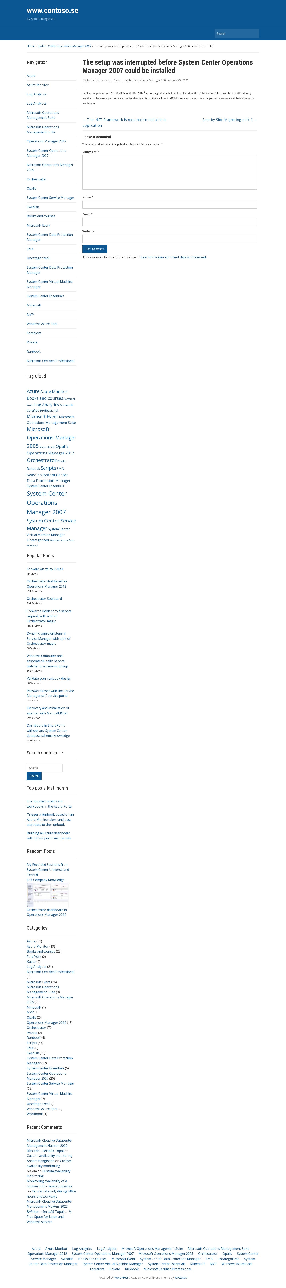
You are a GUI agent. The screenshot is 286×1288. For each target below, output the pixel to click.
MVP (30, 314)
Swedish (33, 207)
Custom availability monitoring (49, 1156)
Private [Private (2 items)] (61, 461)
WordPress (121, 1277)
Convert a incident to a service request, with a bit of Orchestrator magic (49, 616)
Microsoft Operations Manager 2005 (166, 1254)
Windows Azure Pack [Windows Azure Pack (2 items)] (62, 540)
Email (87, 214)
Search (254, 33)
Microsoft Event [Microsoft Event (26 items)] (42, 416)
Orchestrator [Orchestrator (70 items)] (42, 460)
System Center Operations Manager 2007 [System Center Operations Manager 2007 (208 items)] (47, 502)
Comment (90, 152)
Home (31, 46)
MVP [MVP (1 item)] (53, 447)
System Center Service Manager (50, 197)
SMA (30, 249)
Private (32, 342)
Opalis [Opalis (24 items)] (62, 446)
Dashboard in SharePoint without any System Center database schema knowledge (48, 730)
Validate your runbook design (49, 678)
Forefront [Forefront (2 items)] (69, 399)
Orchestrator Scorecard (44, 598)
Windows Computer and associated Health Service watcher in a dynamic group (47, 661)
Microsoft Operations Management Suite (152, 1248)
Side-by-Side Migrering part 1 (229, 119)
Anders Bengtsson (40, 1161)
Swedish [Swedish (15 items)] (34, 474)
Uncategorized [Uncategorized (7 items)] (38, 540)
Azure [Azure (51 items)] (33, 391)
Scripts (32, 1043)
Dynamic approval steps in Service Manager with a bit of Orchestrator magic (48, 638)
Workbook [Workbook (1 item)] (32, 545)
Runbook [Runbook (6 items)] (33, 468)
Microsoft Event (38, 225)
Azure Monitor (38, 85)
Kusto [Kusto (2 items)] (30, 405)
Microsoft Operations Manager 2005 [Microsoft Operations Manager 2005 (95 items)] (51, 437)
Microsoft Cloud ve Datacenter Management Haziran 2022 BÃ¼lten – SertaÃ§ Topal (49, 1145)
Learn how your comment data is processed (173, 257)
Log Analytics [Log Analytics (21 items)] (46, 404)
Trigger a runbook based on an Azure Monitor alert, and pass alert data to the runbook (50, 819)
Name (87, 197)
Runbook (34, 351)
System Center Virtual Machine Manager (113, 1264)
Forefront (34, 333)
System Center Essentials (45, 296)
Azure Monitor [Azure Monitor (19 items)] (53, 391)
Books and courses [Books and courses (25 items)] (45, 398)
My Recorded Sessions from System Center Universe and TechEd (48, 870)
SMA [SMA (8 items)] (60, 468)
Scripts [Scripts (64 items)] (48, 468)
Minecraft (34, 305)
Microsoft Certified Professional (50, 361)
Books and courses (41, 216)
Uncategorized (38, 258)
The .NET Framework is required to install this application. (124, 122)
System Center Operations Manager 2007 (64, 46)
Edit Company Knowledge (46, 880)
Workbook (35, 1114)
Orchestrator (36, 179)
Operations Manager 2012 (46, 141)
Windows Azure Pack (42, 324)
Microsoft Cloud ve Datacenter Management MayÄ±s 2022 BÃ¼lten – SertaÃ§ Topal (49, 1206)
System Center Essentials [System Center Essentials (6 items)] (45, 486)
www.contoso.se (53, 10)
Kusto (31, 962)
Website (88, 231)
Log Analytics (36, 94)
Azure (31, 75)
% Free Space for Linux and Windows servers (49, 1216)
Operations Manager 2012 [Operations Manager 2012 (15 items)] (50, 453)
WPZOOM (181, 1277)
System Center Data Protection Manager (170, 1259)
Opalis (31, 188)
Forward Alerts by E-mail (45, 569)
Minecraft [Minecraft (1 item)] (45, 447)
